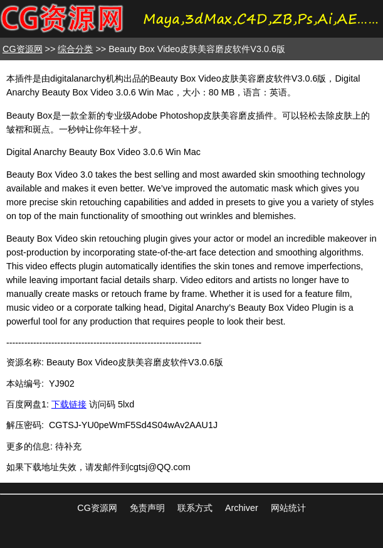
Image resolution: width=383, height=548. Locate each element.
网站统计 (288, 508)
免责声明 (147, 508)
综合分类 (75, 49)
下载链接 (69, 404)
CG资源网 (23, 49)
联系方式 (194, 508)
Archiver (241, 508)
